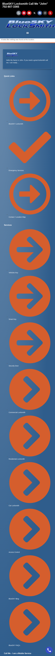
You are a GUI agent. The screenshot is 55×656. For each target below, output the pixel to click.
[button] (27, 33)
